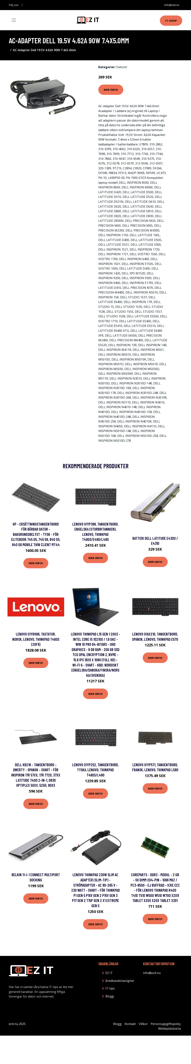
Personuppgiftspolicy (166, 1024)
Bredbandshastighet (119, 981)
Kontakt (130, 1024)
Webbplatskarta (169, 1028)
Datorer (121, 67)
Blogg (109, 996)
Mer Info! (111, 89)
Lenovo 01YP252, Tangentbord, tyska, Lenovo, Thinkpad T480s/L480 (95, 769)
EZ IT (109, 973)
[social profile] (22, 5)
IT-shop (171, 20)
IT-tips (110, 988)
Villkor (143, 1024)
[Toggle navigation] (14, 20)
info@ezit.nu (171, 5)
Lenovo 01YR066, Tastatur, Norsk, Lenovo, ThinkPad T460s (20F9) (35, 639)
